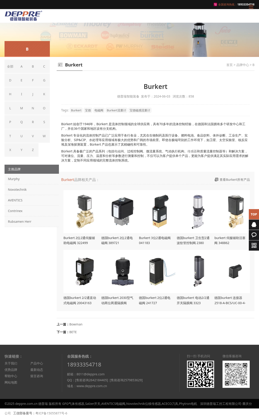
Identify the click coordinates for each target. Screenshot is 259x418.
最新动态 (36, 369)
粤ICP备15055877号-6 (51, 413)
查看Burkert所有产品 (235, 179)
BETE (73, 332)
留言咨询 (36, 376)
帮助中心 (11, 376)
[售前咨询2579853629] (126, 380)
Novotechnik (17, 189)
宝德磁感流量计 (140, 110)
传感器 (192, 151)
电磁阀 (98, 110)
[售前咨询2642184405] (91, 380)
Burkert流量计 (116, 110)
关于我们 (11, 363)
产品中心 (36, 363)
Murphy (14, 179)
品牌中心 (242, 65)
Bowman (75, 324)
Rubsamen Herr (19, 221)
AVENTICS (15, 200)
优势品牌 (11, 369)
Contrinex (15, 211)
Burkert (76, 110)
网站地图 (11, 382)
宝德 (88, 110)
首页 (229, 65)
